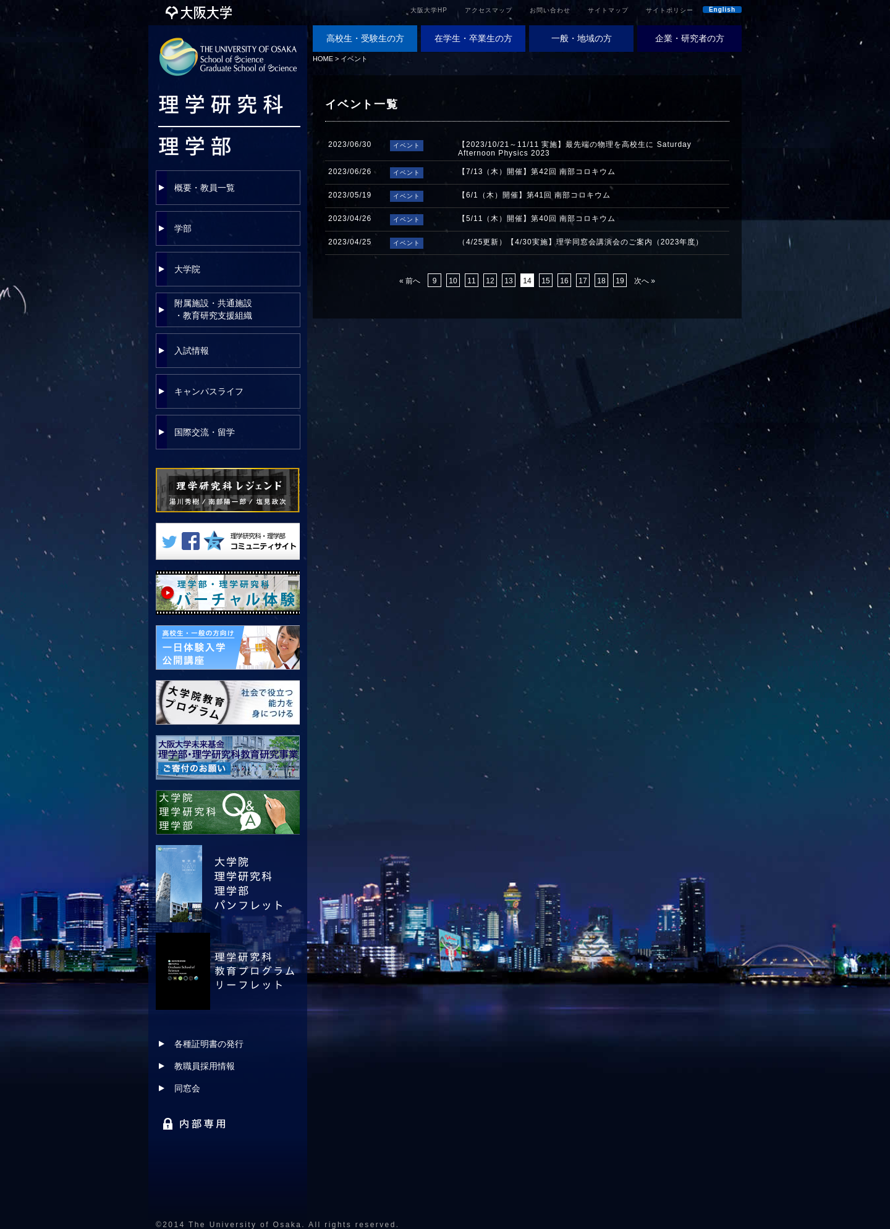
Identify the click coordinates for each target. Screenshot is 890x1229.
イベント (354, 58)
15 (545, 281)
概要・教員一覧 (204, 188)
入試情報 (191, 351)
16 (564, 281)
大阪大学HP (428, 10)
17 (582, 281)
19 (620, 281)
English (722, 9)
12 (490, 281)
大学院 (187, 269)
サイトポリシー (669, 10)
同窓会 (187, 1088)
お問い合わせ (550, 10)
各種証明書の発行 (209, 1044)
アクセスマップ (488, 10)
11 (471, 281)
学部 (183, 228)
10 (453, 281)
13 (508, 281)
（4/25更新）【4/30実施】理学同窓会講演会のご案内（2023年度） (580, 242)
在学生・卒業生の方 (473, 38)
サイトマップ (608, 10)
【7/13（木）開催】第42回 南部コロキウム (537, 171)
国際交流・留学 (204, 432)
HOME (323, 58)
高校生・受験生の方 (365, 38)
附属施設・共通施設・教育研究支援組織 (213, 309)
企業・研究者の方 (689, 38)
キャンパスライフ (209, 391)
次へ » (644, 281)
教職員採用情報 (204, 1066)
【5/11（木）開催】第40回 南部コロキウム (537, 218)
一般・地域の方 (581, 38)
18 (601, 281)
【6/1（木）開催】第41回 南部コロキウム (534, 195)
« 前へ (409, 281)
